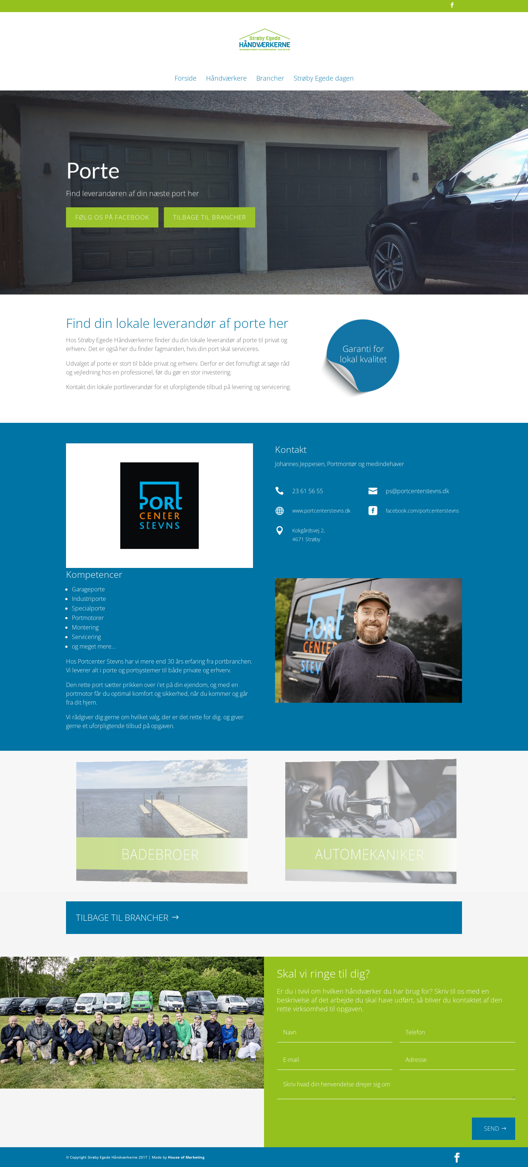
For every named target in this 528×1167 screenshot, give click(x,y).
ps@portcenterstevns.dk (417, 491)
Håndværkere (226, 78)
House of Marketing (186, 1157)
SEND (491, 1128)
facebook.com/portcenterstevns (422, 510)
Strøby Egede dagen (324, 78)
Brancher (270, 78)
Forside (186, 78)
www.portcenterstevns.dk (321, 510)
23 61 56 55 (307, 491)
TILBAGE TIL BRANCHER (209, 215)
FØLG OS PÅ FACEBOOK (112, 215)
